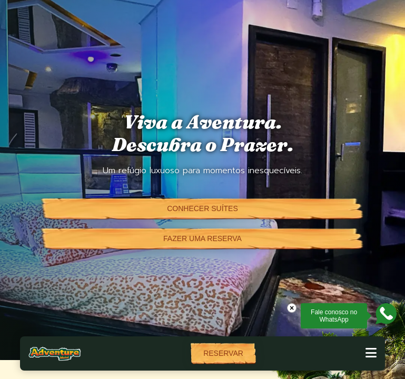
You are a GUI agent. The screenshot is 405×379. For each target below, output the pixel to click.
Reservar (223, 353)
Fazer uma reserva (202, 238)
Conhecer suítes (202, 208)
